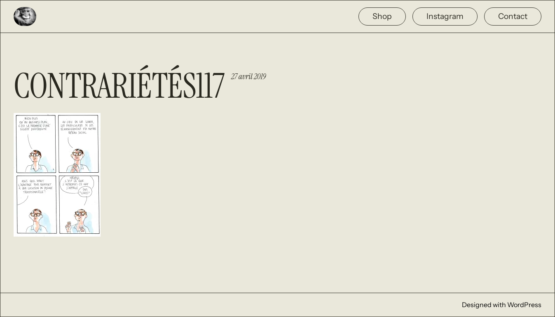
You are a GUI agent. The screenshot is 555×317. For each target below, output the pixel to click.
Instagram (445, 16)
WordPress (524, 305)
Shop (382, 16)
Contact (512, 16)
